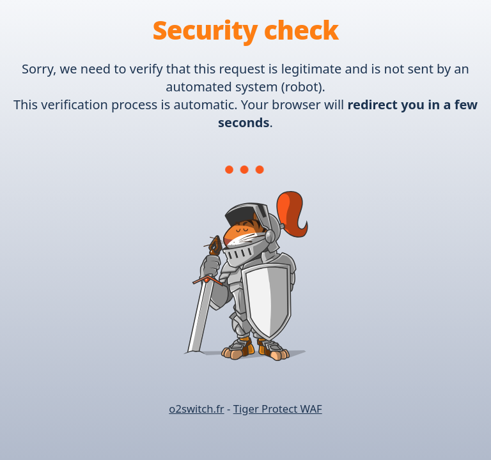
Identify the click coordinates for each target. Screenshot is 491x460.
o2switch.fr (196, 408)
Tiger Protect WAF (277, 408)
